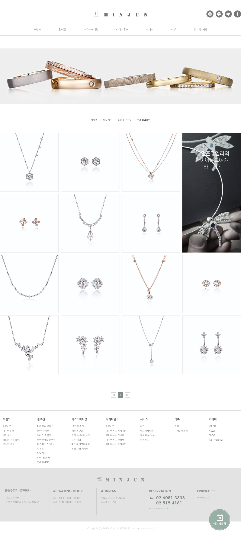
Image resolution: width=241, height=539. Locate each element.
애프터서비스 (146, 431)
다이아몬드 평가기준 (116, 431)
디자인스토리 (181, 431)
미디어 (213, 419)
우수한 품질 (9, 444)
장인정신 (7, 435)
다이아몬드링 (124, 120)
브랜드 (37, 29)
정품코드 (144, 440)
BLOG (212, 435)
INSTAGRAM (216, 440)
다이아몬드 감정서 (115, 440)
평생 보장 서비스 (79, 449)
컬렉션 (62, 29)
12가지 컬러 (77, 426)
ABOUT (7, 426)
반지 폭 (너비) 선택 (81, 435)
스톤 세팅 (76, 440)
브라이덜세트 (143, 120)
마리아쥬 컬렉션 (45, 426)
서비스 (149, 29)
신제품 (94, 120)
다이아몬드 (122, 29)
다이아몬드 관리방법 (116, 444)
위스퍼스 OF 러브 (46, 444)
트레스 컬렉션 (44, 435)
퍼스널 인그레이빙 (80, 444)
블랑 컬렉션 (43, 431)
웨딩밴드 (107, 120)
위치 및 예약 (200, 29)
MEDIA (212, 426)
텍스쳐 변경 (77, 431)
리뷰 (173, 29)
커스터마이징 (91, 29)
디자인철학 (8, 431)
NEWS (212, 431)
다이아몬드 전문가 (115, 435)
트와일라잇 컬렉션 (46, 440)
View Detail (203, 498)
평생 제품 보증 (147, 435)
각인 (142, 426)
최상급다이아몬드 (11, 440)
